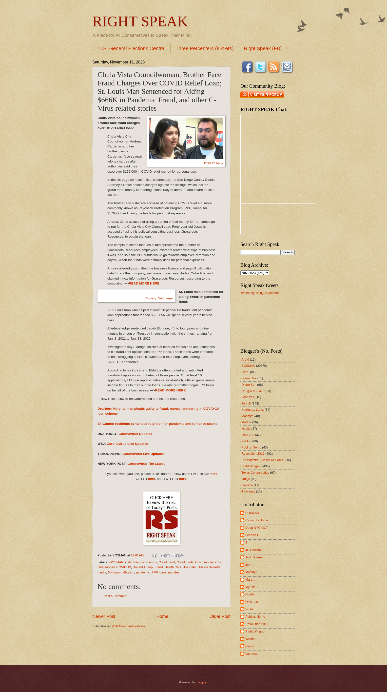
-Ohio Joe (247, 435)
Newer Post (103, 616)
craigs (249, 646)
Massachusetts (209, 567)
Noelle (249, 594)
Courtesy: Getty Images (157, 298)
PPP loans (159, 572)
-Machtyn (246, 416)
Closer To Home (256, 520)
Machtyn (251, 572)
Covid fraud (167, 562)
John (248, 565)
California (131, 562)
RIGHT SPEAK (140, 21)
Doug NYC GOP (257, 527)
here (214, 474)
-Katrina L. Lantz (252, 409)
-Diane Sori (248, 385)
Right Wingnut (255, 631)
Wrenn (250, 639)
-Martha (245, 422)
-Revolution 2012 (252, 453)
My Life (250, 587)
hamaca (251, 653)
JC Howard (253, 550)
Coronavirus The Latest (146, 464)
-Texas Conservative (254, 472)
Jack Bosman (254, 557)
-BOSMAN (116, 562)
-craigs (245, 479)
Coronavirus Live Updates (127, 444)
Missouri (128, 572)
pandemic (143, 572)
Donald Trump (143, 567)
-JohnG (245, 403)
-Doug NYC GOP (252, 391)
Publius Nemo (255, 616)
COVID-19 (123, 567)
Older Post (220, 616)
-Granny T (247, 397)
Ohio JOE (252, 602)
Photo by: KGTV (213, 162)
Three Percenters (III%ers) (204, 48)
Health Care (173, 567)
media (101, 572)
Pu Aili (249, 609)
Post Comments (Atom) (128, 626)
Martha (250, 579)
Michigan (114, 572)
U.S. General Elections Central (131, 48)
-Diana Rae (248, 378)
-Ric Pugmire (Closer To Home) (262, 460)
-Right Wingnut (250, 466)
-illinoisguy (247, 491)
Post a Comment (115, 596)
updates (173, 572)
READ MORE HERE (144, 283)
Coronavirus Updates (135, 434)
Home (162, 616)
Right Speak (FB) (263, 48)
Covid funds (185, 562)
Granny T (251, 535)
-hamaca (246, 485)
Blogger (201, 682)
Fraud (159, 567)
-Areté (244, 359)
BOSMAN (252, 513)
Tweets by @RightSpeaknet (260, 293)
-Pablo (245, 441)
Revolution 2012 (256, 624)
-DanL (244, 372)
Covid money (204, 562)
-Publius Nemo (250, 447)
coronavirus (148, 562)
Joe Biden (190, 567)
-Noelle (245, 428)
